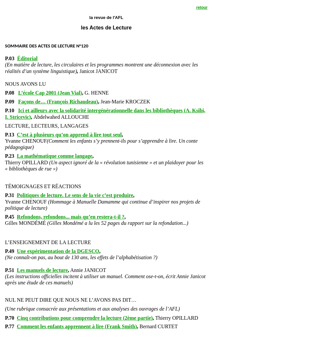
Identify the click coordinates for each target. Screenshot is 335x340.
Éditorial (27, 58)
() (50, 93)
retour (202, 7)
